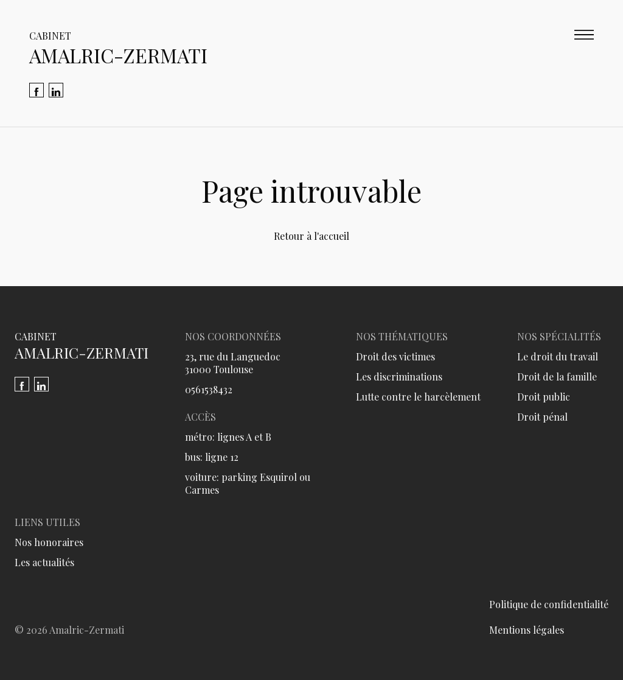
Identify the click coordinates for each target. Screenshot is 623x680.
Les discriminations (399, 376)
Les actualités (44, 562)
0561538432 (208, 389)
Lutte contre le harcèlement (418, 396)
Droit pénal (542, 416)
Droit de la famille (557, 376)
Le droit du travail (557, 356)
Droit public (543, 396)
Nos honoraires (49, 542)
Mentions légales (526, 629)
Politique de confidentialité (548, 604)
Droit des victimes (395, 356)
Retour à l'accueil (311, 236)
